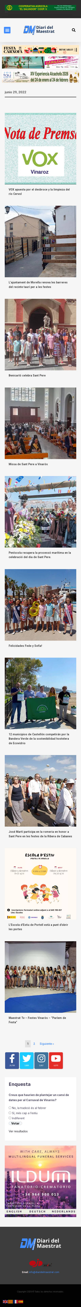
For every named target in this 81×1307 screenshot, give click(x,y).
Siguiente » (47, 1043)
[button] (7, 30)
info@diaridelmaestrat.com (44, 1272)
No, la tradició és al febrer (29, 1108)
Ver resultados (18, 1131)
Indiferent (18, 1118)
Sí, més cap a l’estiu (25, 1113)
